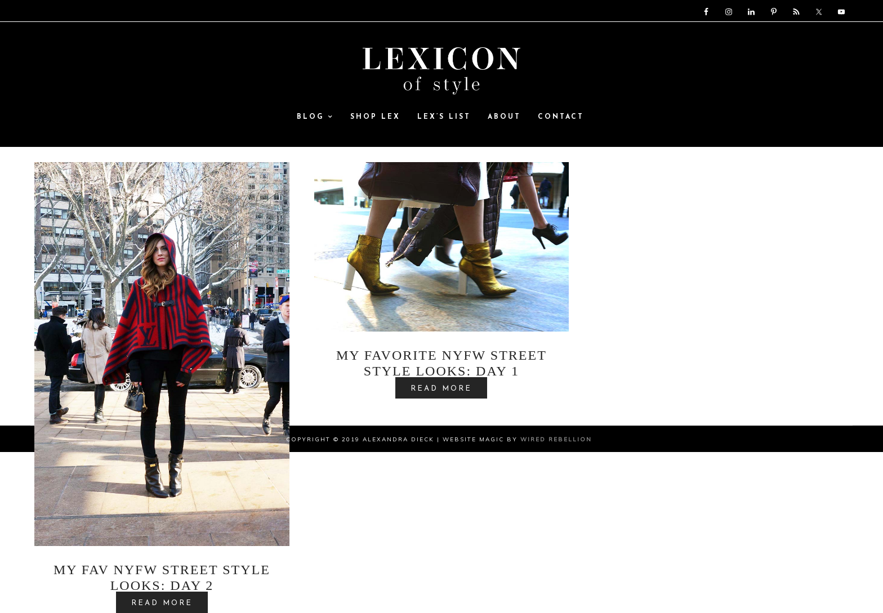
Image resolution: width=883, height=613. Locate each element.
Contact (561, 117)
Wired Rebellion (556, 439)
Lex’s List (444, 117)
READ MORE (441, 388)
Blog (315, 117)
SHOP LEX (375, 117)
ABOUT (504, 117)
